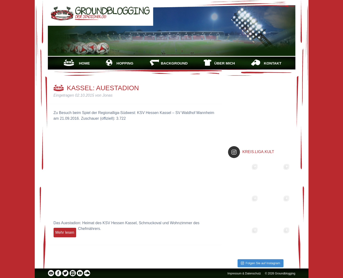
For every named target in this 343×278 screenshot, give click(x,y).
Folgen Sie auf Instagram (260, 263)
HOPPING (124, 63)
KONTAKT (273, 63)
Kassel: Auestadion (103, 88)
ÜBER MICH (224, 63)
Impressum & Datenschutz (244, 273)
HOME (84, 63)
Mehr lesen (64, 232)
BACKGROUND (174, 63)
